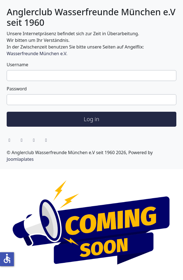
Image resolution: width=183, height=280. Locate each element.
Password (17, 89)
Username (17, 65)
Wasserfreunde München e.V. (37, 53)
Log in (91, 119)
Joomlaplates (20, 159)
